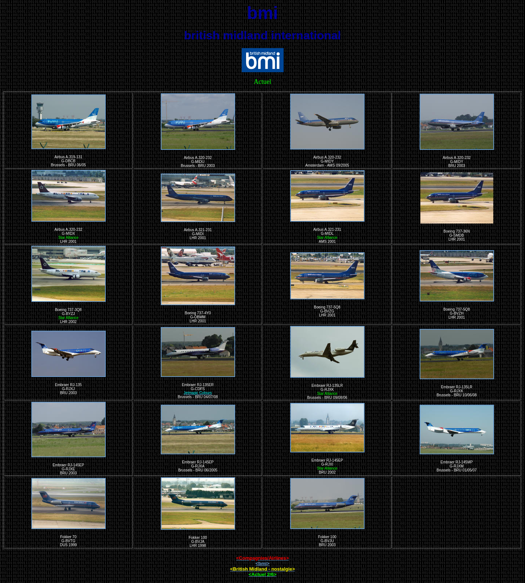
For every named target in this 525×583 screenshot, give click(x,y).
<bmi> (262, 563)
